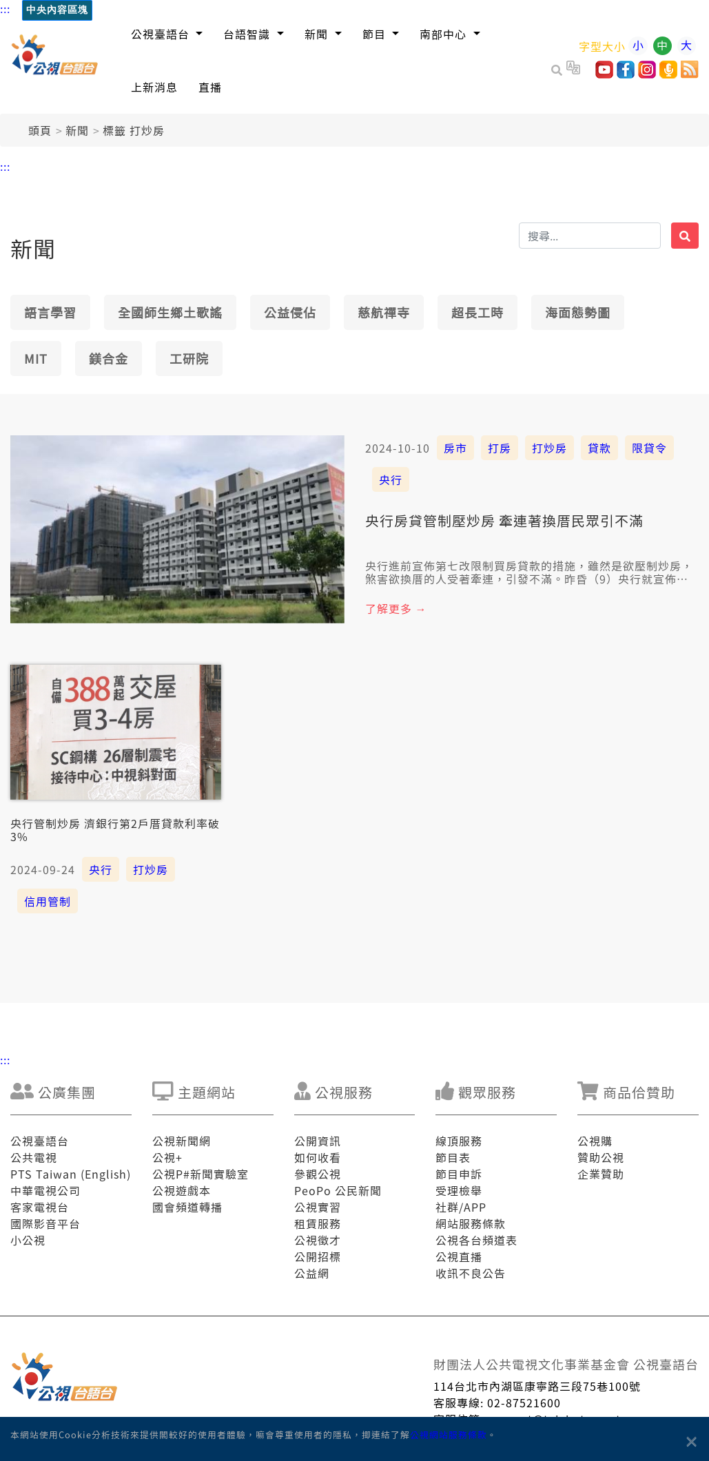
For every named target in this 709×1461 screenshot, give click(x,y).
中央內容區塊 (57, 10)
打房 (499, 447)
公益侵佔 (290, 312)
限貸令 (649, 447)
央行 (390, 479)
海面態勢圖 (577, 312)
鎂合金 (108, 358)
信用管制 (47, 901)
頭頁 (40, 130)
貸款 (599, 447)
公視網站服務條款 (448, 1434)
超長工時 (477, 312)
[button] (167, 33)
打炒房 (549, 447)
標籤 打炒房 (134, 130)
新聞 (77, 130)
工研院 (189, 358)
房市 (455, 447)
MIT (36, 358)
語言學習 (50, 312)
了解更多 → (396, 608)
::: (5, 8)
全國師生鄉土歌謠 (170, 312)
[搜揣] (590, 235)
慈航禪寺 (384, 312)
